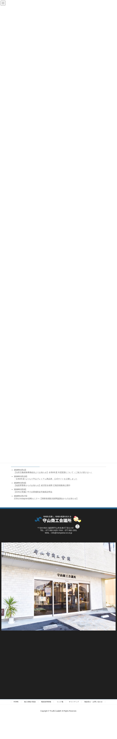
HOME (16, 702)
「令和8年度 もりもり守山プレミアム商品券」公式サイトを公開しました (45, 479)
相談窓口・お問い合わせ (93, 702)
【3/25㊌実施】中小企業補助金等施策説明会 (33, 492)
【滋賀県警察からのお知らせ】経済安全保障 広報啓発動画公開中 (42, 485)
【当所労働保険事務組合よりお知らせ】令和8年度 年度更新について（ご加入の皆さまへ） (53, 472)
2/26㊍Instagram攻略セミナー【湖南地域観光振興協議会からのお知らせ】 (46, 498)
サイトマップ (74, 702)
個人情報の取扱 (30, 702)
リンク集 (60, 702)
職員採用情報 (46, 702)
